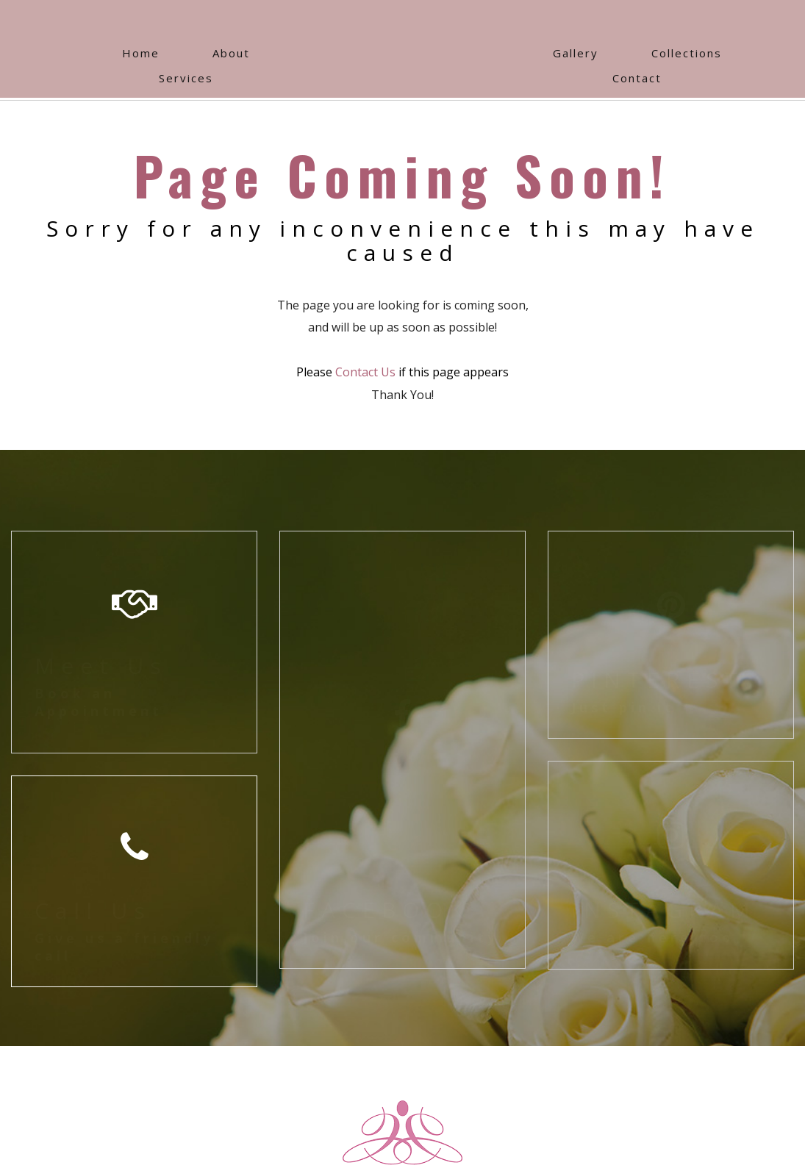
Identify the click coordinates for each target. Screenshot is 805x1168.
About (231, 53)
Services (186, 78)
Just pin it (623, 707)
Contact (637, 78)
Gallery (575, 53)
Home (141, 53)
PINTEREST (657, 679)
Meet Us (101, 666)
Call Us (93, 910)
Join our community (400, 937)
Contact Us (365, 372)
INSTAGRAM (663, 910)
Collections (686, 53)
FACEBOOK (386, 910)
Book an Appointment (98, 701)
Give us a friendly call (124, 946)
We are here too (652, 937)
